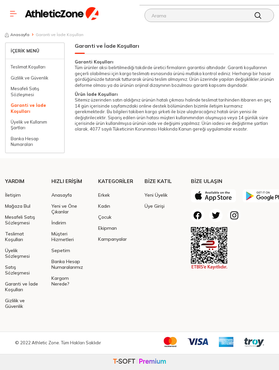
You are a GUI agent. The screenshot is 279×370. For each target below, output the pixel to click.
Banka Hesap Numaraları (25, 141)
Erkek (104, 195)
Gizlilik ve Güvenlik (29, 77)
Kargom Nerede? (60, 281)
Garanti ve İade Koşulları (28, 108)
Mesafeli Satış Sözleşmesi (25, 91)
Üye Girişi (155, 206)
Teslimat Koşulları (28, 66)
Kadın (104, 206)
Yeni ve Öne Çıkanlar (64, 208)
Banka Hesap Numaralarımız (67, 264)
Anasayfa (17, 34)
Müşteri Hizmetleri (62, 236)
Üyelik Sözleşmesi (17, 253)
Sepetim (60, 250)
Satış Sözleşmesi (17, 269)
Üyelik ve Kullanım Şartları (29, 124)
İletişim (13, 195)
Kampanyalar (112, 239)
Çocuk (104, 217)
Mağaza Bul (17, 206)
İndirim (58, 222)
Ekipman (107, 228)
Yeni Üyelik (156, 195)
